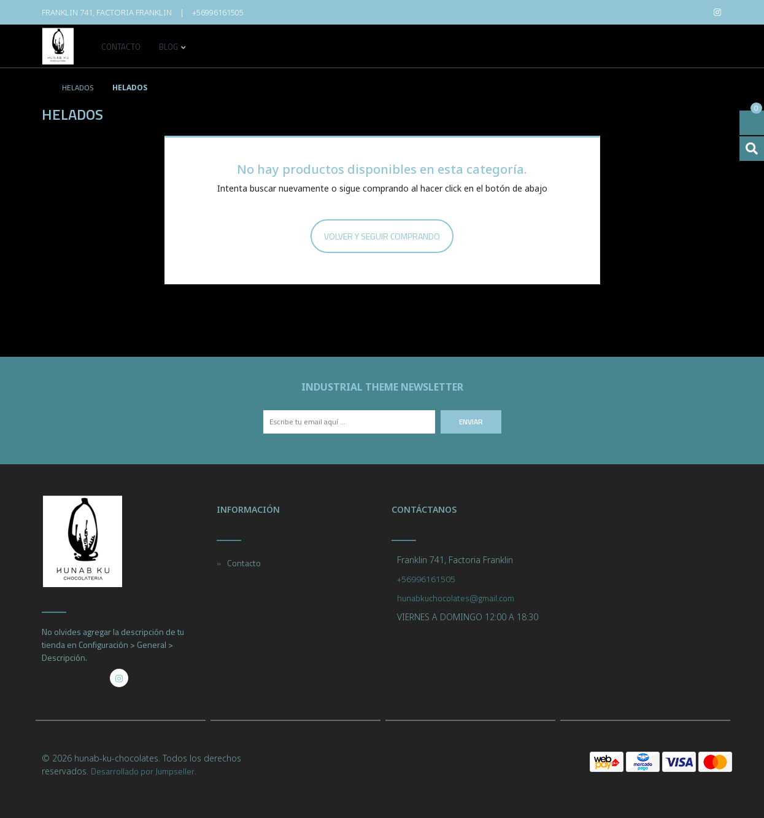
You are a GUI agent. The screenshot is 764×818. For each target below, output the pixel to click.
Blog (168, 48)
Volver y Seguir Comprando (382, 236)
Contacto (121, 48)
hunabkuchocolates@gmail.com (455, 597)
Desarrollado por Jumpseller (143, 771)
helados (77, 87)
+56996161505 (218, 12)
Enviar (471, 421)
